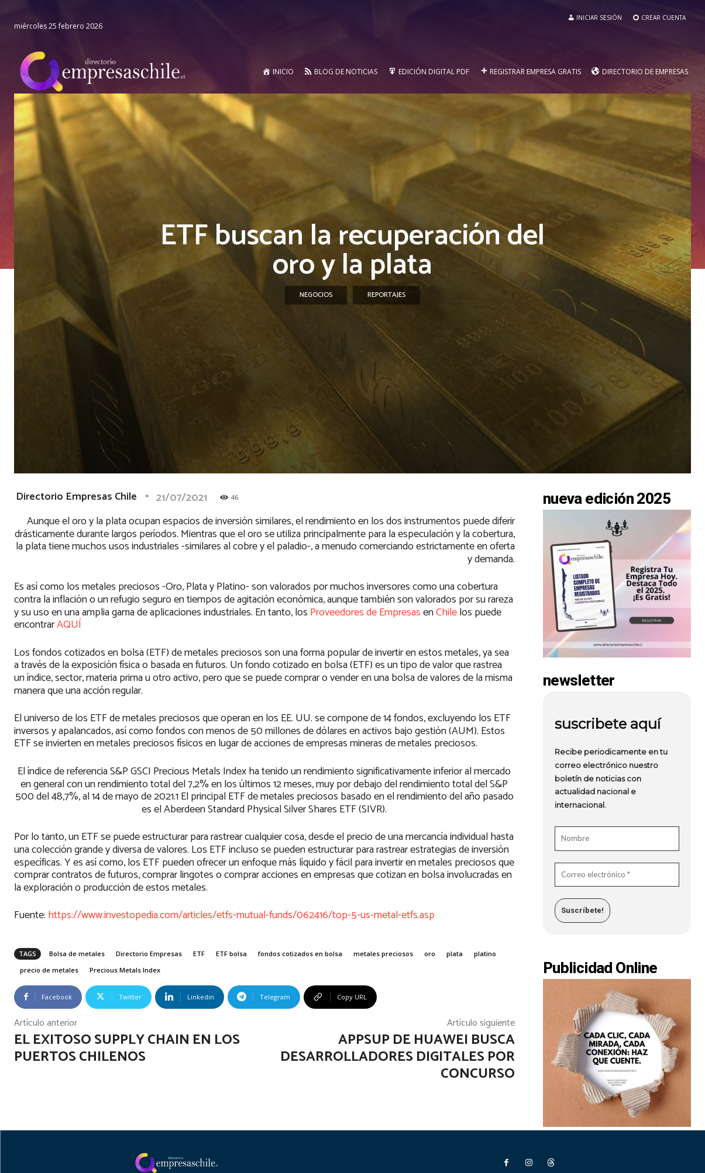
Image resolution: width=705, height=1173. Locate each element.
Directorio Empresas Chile (76, 497)
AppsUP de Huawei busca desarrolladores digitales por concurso (397, 1057)
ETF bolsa (231, 953)
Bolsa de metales (77, 953)
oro (429, 953)
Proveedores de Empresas (365, 612)
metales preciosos (383, 953)
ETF (199, 953)
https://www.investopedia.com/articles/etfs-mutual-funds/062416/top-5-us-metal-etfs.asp (241, 915)
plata (454, 953)
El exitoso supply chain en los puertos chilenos (127, 1048)
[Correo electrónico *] (617, 875)
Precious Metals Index (125, 970)
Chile (445, 612)
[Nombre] (617, 838)
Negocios (316, 295)
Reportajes (386, 295)
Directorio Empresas (149, 953)
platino (485, 953)
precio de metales (49, 970)
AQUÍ (69, 625)
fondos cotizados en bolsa (300, 953)
